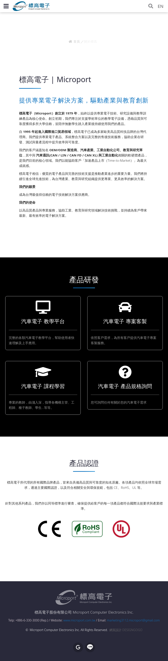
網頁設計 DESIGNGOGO (125, 630)
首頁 (74, 41)
